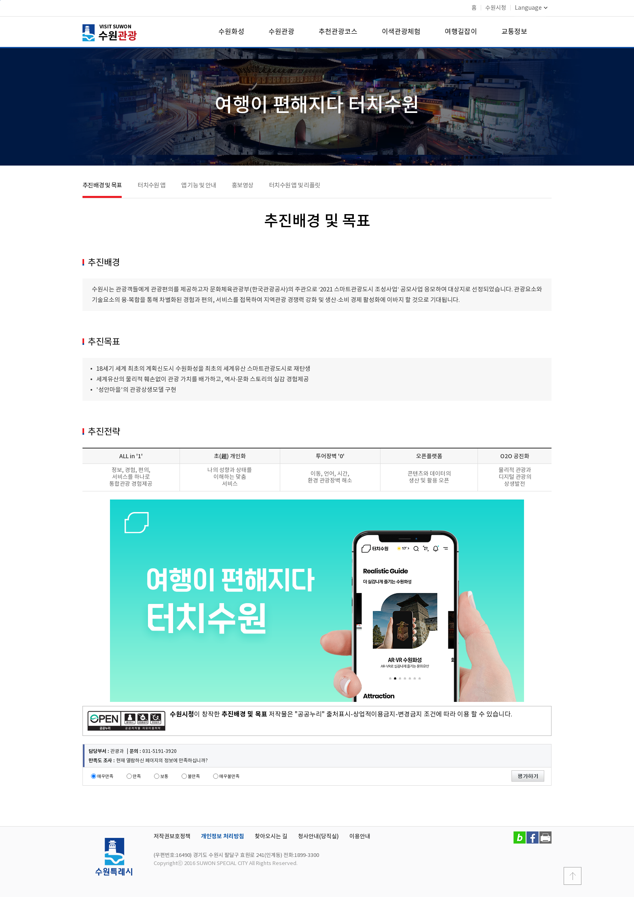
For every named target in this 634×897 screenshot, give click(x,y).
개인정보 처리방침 (222, 836)
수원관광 (281, 32)
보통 (164, 776)
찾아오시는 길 (271, 836)
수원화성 (231, 32)
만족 (137, 776)
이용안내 (359, 836)
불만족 (194, 776)
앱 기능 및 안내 (198, 185)
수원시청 (495, 8)
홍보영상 (242, 185)
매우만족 (105, 776)
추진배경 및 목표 (102, 185)
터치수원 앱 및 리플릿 (294, 185)
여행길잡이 (461, 32)
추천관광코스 (338, 32)
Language (531, 8)
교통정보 (514, 32)
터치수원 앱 (151, 185)
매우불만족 (229, 776)
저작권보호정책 (172, 836)
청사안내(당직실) (318, 836)
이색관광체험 (401, 32)
